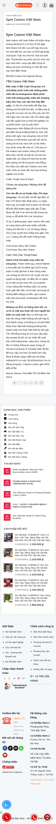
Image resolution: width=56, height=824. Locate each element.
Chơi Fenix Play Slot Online (20, 249)
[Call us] (21, 748)
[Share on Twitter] (25, 382)
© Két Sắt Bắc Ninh (14, 818)
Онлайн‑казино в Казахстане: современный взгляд (27, 482)
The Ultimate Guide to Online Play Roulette (29, 516)
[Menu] (4, 5)
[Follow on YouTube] (5, 755)
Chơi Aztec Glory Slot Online (21, 245)
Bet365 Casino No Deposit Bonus (24, 75)
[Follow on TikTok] (10, 748)
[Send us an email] (15, 748)
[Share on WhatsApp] (14, 382)
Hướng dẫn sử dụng (42, 669)
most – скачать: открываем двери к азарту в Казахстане (30, 505)
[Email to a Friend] (30, 382)
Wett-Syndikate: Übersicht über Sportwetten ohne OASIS (28, 470)
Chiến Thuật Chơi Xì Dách (19, 179)
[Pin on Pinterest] (36, 382)
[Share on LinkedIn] (41, 382)
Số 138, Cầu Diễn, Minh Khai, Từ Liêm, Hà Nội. (40, 757)
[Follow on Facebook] (5, 748)
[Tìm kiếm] (37, 5)
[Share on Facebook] (19, 382)
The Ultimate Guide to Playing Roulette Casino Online (32, 493)
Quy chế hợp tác (13, 647)
